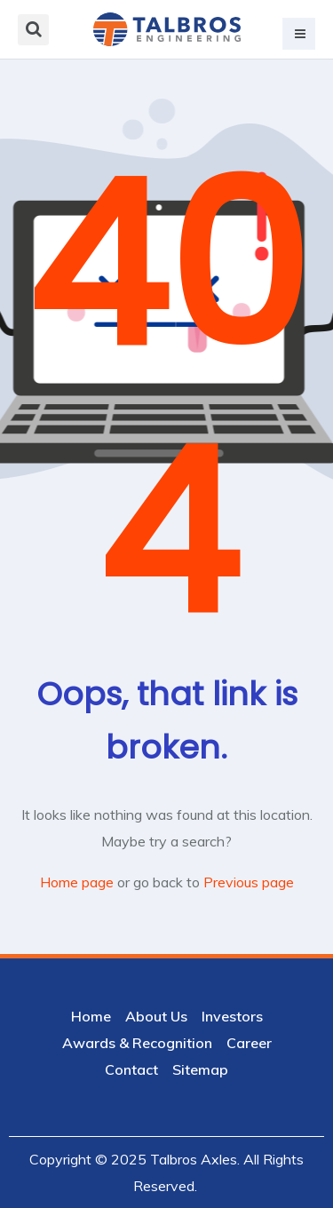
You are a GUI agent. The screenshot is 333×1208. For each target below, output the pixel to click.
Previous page (248, 882)
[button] (298, 34)
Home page (77, 882)
